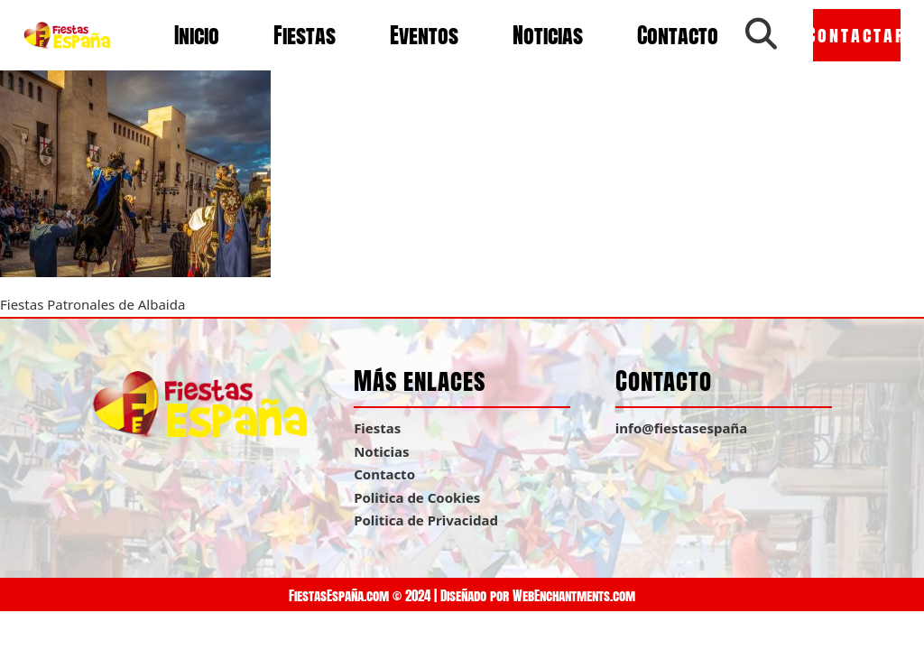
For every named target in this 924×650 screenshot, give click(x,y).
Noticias (548, 35)
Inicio (196, 35)
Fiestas (304, 35)
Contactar (857, 35)
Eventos (424, 35)
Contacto (677, 35)
